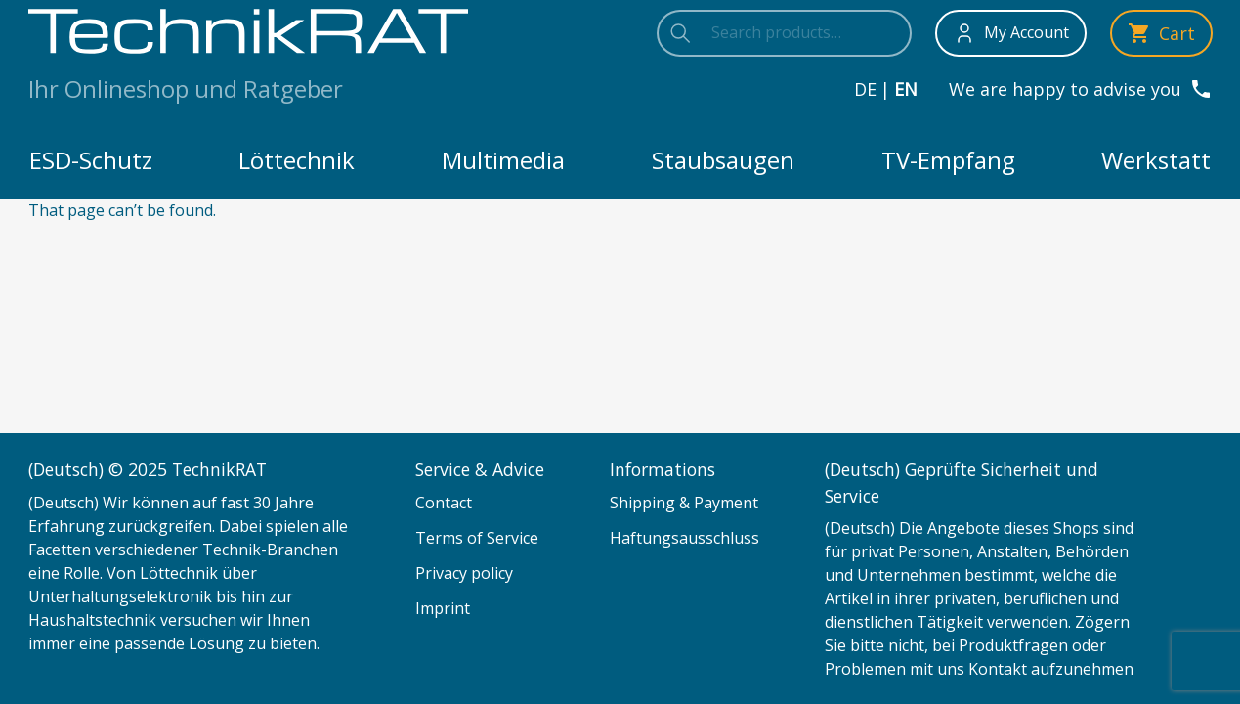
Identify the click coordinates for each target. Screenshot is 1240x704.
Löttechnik (296, 160)
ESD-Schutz (90, 160)
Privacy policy (464, 573)
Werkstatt (1156, 160)
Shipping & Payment (684, 502)
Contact (443, 502)
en (906, 89)
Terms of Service (476, 538)
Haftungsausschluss (684, 538)
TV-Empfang (948, 160)
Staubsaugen (723, 160)
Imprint (442, 608)
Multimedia (503, 160)
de (865, 89)
